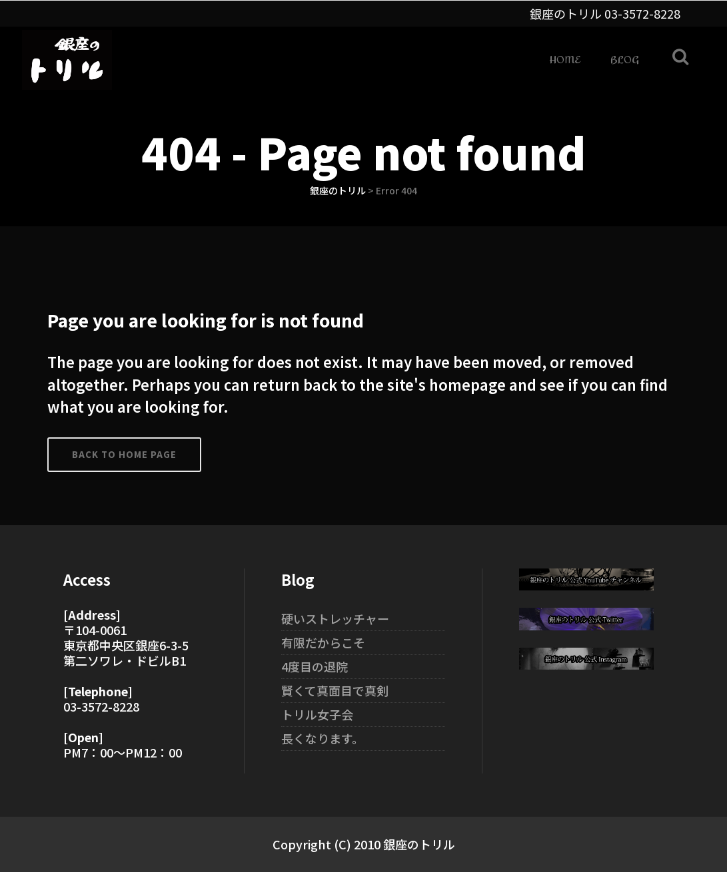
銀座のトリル (338, 190)
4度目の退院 (314, 666)
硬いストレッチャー (335, 618)
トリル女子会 (317, 714)
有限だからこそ (323, 642)
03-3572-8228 (642, 13)
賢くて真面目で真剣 (334, 690)
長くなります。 (322, 738)
